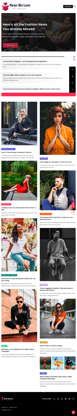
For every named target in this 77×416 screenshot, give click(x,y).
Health (4, 346)
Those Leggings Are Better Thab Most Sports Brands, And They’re (56, 289)
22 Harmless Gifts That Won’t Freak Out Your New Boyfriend (56, 218)
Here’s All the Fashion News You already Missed (25, 27)
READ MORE (10, 47)
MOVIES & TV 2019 (46, 214)
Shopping (44, 285)
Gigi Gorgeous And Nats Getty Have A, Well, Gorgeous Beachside (56, 378)
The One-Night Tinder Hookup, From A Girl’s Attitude (22, 76)
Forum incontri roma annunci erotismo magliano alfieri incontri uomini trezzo (31, 91)
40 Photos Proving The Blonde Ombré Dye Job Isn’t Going (18, 280)
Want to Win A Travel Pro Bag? (51, 346)
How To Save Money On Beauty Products (16, 152)
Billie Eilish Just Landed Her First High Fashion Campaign (17, 350)
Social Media (6, 204)
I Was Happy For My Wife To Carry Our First (56, 162)
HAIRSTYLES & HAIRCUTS (9, 275)
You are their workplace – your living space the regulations (25, 61)
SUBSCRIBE (68, 6)
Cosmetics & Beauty (8, 149)
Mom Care (44, 158)
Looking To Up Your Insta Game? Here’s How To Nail (18, 209)
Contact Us (4, 407)
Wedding (43, 373)
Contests (44, 342)
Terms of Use (13, 407)
